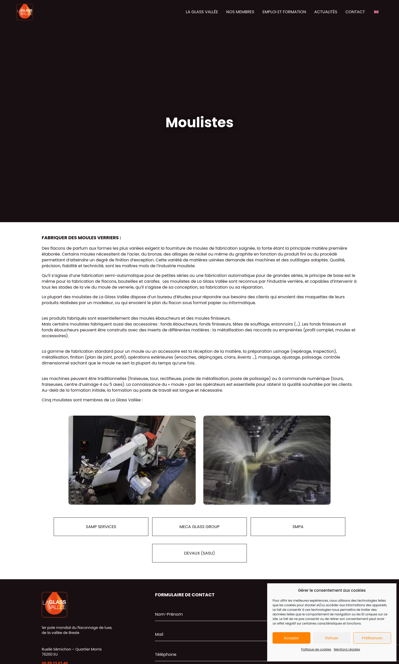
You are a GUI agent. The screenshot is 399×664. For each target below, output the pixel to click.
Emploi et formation (284, 12)
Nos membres (240, 12)
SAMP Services (101, 527)
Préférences (372, 638)
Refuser (332, 638)
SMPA (297, 527)
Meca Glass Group (199, 527)
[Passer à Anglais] (376, 12)
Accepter (291, 638)
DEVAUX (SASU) (199, 553)
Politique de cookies (316, 649)
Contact (355, 12)
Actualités (325, 12)
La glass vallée (202, 12)
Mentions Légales (347, 649)
